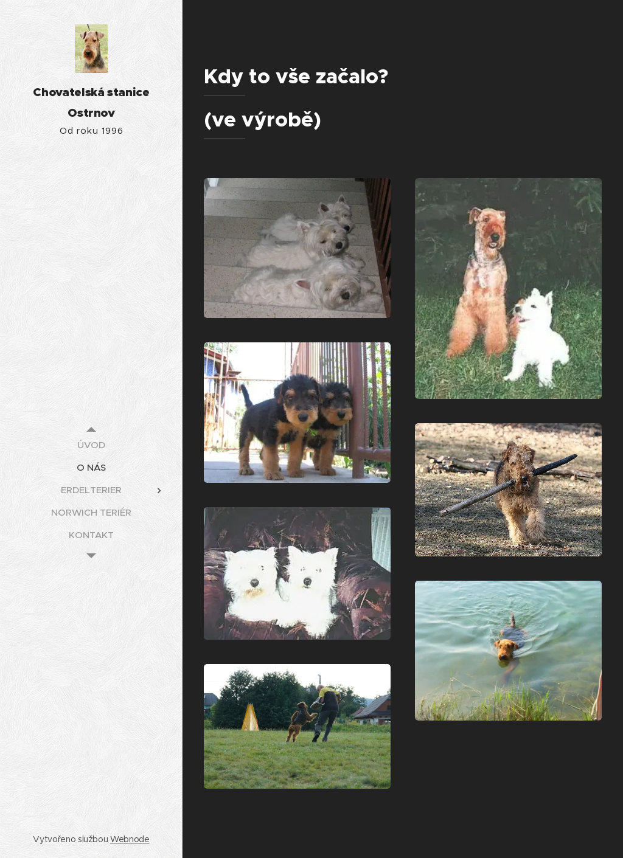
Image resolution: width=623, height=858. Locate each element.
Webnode (130, 839)
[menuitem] (91, 445)
